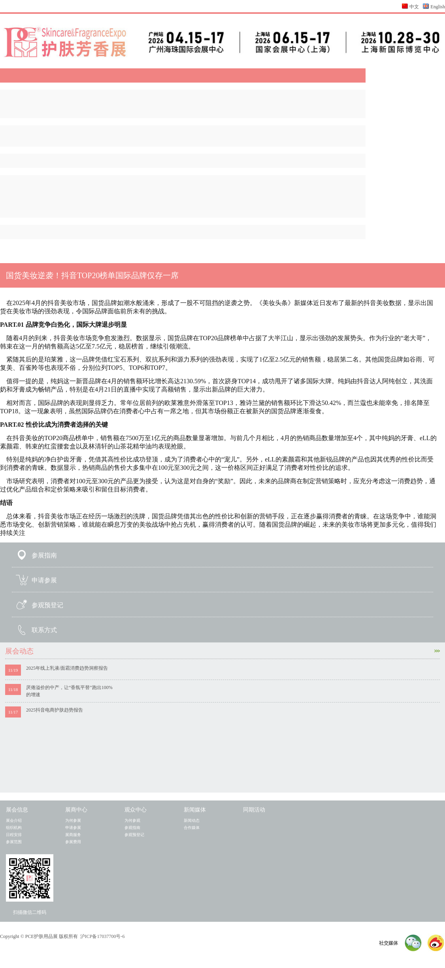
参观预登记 (47, 605)
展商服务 (73, 834)
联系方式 (44, 630)
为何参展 (73, 820)
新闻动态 (192, 820)
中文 (414, 6)
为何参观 (132, 820)
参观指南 (132, 827)
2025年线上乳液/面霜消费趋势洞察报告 (67, 668)
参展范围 (14, 842)
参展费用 (73, 842)
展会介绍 (14, 820)
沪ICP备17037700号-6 (102, 936)
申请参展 (44, 580)
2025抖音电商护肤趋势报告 (54, 710)
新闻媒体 (195, 810)
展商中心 (76, 810)
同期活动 (254, 810)
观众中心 (135, 810)
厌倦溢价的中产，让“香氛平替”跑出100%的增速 (69, 691)
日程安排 (14, 834)
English (437, 6)
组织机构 (14, 827)
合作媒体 (192, 827)
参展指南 (44, 555)
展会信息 (17, 810)
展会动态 (222, 651)
